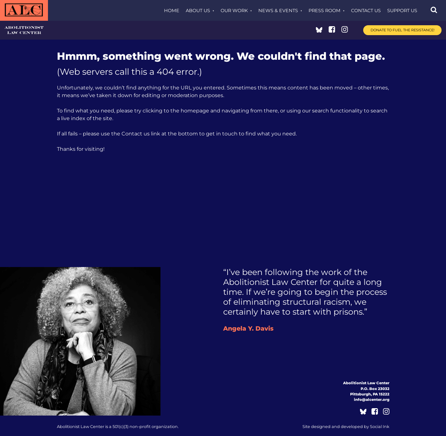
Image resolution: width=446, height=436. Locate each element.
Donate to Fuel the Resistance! (402, 30)
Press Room (324, 10)
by (345, 426)
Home (171, 10)
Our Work (234, 10)
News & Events (278, 10)
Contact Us (366, 10)
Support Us (402, 10)
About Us (198, 10)
